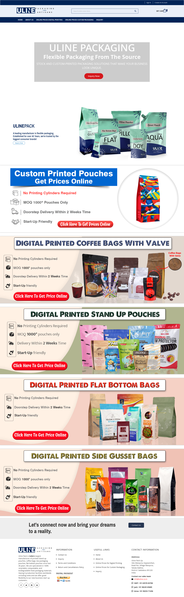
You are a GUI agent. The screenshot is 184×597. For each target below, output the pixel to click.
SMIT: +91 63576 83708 (142, 583)
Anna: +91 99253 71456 (142, 591)
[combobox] (104, 11)
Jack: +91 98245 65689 (141, 587)
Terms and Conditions (67, 563)
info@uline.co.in (140, 579)
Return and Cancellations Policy (71, 567)
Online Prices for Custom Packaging (110, 567)
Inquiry (61, 559)
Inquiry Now (94, 76)
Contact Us (136, 525)
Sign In (148, 3)
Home (98, 555)
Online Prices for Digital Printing (109, 563)
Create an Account (161, 3)
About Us (99, 559)
